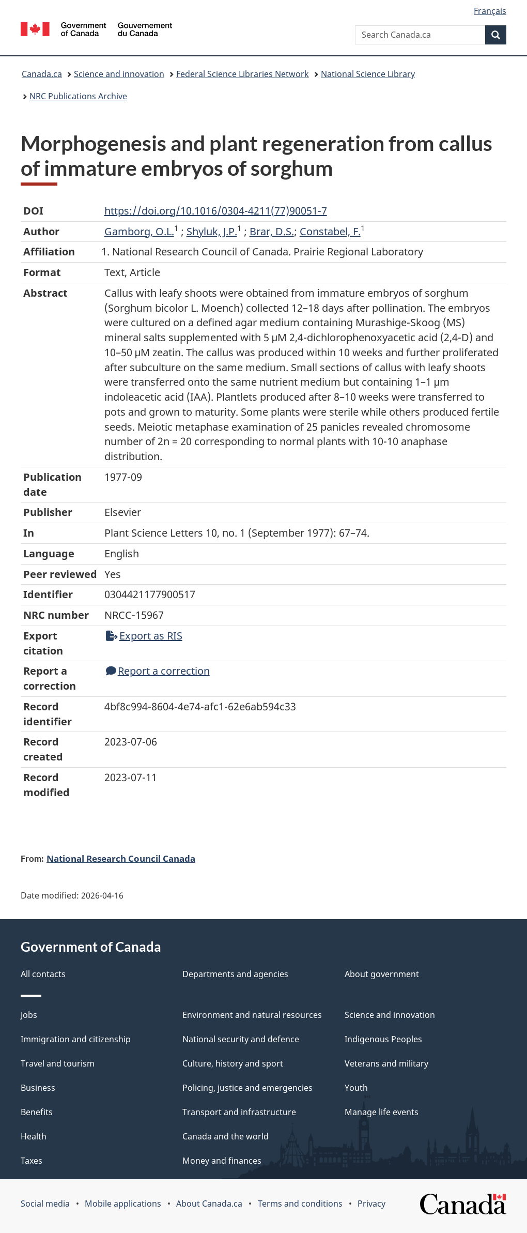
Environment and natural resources (252, 1015)
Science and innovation (119, 74)
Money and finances (221, 1160)
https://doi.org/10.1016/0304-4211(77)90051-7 (215, 211)
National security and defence (240, 1039)
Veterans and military (386, 1063)
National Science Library (368, 74)
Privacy (371, 1203)
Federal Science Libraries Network (242, 74)
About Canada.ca (209, 1203)
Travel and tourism (58, 1063)
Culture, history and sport (232, 1063)
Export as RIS (144, 636)
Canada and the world (225, 1136)
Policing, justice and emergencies (247, 1087)
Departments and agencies (235, 974)
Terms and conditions (300, 1203)
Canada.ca (42, 74)
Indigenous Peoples (383, 1039)
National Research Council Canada (121, 858)
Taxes (31, 1160)
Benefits (37, 1112)
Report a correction (158, 671)
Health (34, 1136)
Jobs (29, 1015)
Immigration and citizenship (76, 1039)
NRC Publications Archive (78, 96)
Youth (356, 1087)
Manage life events (382, 1112)
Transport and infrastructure (239, 1112)
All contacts (43, 974)
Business (38, 1087)
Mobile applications (123, 1203)
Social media (45, 1203)
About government (382, 974)
